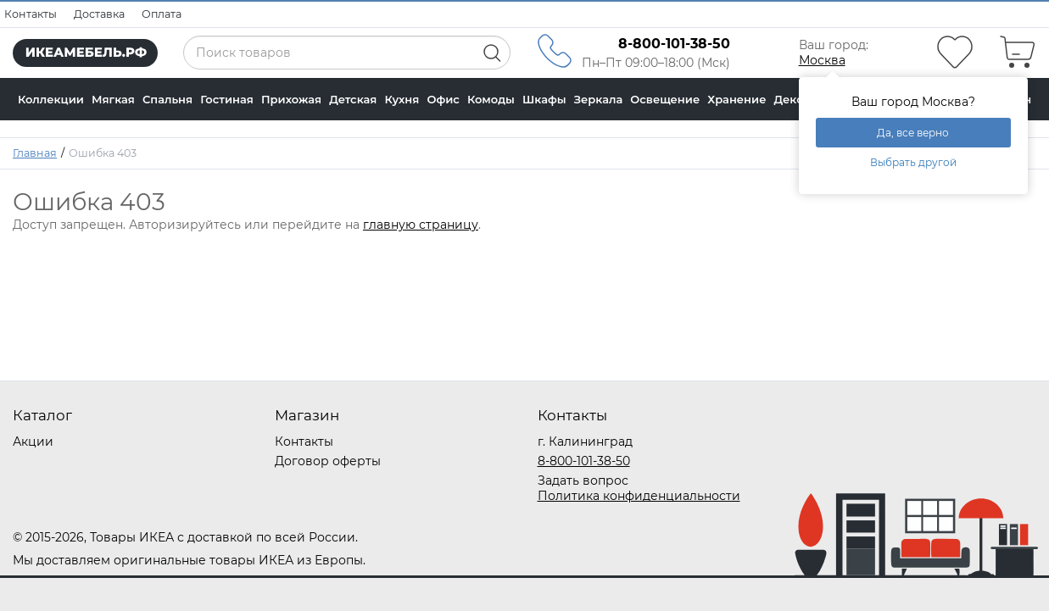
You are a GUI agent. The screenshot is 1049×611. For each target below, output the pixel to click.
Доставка (99, 14)
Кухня (402, 99)
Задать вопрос (583, 480)
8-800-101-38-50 (584, 461)
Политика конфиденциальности (639, 495)
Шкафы (544, 99)
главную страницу (420, 224)
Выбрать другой (913, 162)
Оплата (161, 14)
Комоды (491, 99)
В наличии (49, 141)
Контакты (30, 14)
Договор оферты (328, 461)
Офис (443, 99)
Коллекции (51, 99)
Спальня (167, 99)
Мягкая (113, 99)
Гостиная (227, 99)
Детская (353, 99)
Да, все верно (913, 132)
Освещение (665, 99)
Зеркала (598, 99)
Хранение (736, 99)
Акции (33, 441)
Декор (793, 99)
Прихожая (291, 99)
